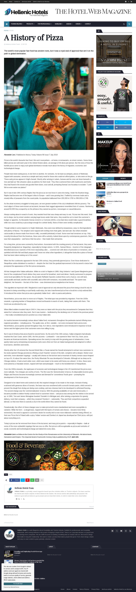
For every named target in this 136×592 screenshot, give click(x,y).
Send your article (26, 1)
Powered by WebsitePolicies (11, 587)
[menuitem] (6, 24)
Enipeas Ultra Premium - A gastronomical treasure (114, 275)
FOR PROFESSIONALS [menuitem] (44, 24)
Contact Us (17, 1)
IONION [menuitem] (78, 24)
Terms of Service (84, 589)
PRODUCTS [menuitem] (29, 24)
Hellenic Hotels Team (24, 488)
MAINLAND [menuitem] (58, 24)
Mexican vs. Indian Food (114, 201)
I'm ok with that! (18, 583)
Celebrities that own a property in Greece (117, 193)
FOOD (11, 30)
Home (5, 1)
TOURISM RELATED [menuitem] (16, 24)
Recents (123, 178)
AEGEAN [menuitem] (68, 24)
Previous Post (9, 522)
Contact (75, 589)
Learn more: (11, 580)
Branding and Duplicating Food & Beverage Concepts (28, 552)
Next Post (90, 522)
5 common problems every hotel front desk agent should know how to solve (119, 184)
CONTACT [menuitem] (88, 24)
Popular (105, 178)
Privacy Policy (95, 589)
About (10, 1)
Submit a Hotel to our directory (41, 1)
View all (91, 506)
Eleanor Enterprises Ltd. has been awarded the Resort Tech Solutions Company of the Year (29, 561)
